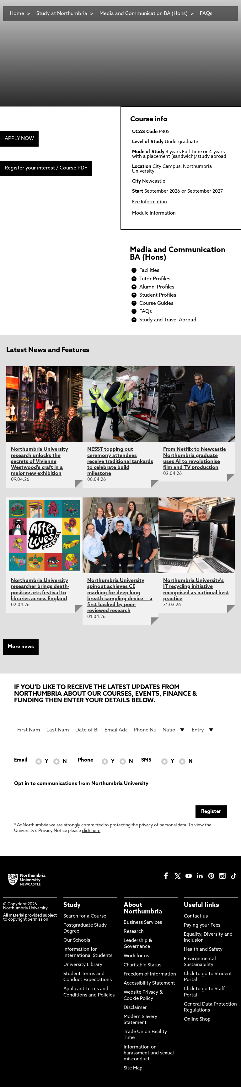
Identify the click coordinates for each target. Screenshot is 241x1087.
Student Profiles (157, 295)
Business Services (143, 922)
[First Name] (28, 730)
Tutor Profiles (154, 279)
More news (21, 646)
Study (72, 905)
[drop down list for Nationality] (174, 730)
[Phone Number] (145, 730)
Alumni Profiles (156, 287)
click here (91, 831)
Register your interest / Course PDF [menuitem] (46, 168)
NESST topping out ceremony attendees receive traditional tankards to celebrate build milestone (120, 461)
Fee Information (149, 202)
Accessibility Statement (149, 983)
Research (134, 931)
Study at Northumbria (61, 13)
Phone (85, 760)
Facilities (149, 270)
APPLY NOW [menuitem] (19, 138)
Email (20, 760)
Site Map (133, 1068)
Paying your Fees (202, 925)
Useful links (201, 905)
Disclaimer (135, 1008)
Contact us (196, 916)
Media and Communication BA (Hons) (144, 13)
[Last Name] (57, 730)
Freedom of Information (150, 974)
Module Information (154, 213)
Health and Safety (203, 949)
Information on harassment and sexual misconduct (149, 1053)
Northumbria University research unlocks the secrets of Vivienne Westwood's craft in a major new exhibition (39, 461)
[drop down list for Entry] (203, 730)
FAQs (206, 13)
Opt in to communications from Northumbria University (81, 783)
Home (17, 13)
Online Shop (197, 1019)
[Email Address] (116, 730)
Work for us (136, 956)
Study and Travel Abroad (167, 320)
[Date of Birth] (86, 730)
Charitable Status (142, 965)
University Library (82, 965)
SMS (146, 760)
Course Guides (156, 303)
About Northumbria (143, 908)
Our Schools (76, 940)
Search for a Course (84, 916)
